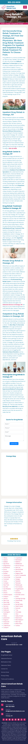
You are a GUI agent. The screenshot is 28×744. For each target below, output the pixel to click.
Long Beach (18, 558)
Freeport (5, 596)
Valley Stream (19, 616)
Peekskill (17, 581)
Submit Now (14, 443)
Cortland (5, 583)
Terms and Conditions (7, 679)
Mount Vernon (19, 565)
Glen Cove (6, 600)
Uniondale (18, 612)
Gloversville (6, 604)
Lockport (5, 627)
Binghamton (6, 565)
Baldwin (5, 562)
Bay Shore (6, 563)
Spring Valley (19, 604)
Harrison (5, 606)
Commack (6, 579)
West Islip (18, 621)
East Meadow (7, 589)
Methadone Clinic (6, 662)
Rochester (18, 592)
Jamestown (6, 618)
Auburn (5, 560)
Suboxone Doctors (6, 658)
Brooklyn (6, 571)
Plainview (18, 583)
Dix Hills (5, 587)
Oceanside (18, 577)
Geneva (5, 598)
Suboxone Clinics (6, 665)
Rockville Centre (19, 594)
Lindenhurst (6, 625)
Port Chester (19, 587)
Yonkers (17, 625)
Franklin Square (7, 594)
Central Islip (6, 577)
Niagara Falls (19, 573)
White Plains (18, 623)
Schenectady (18, 600)
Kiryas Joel (6, 621)
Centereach (6, 575)
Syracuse (17, 608)
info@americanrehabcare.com (15, 711)
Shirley (17, 602)
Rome (17, 596)
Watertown (18, 618)
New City (17, 567)
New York (18, 571)
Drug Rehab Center (6, 655)
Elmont (5, 592)
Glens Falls (6, 602)
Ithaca (5, 616)
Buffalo (5, 573)
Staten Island (19, 606)
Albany (5, 558)
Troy (16, 610)
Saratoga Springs (20, 598)
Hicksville (6, 608)
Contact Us (4, 669)
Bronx (5, 569)
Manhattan (18, 560)
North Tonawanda (20, 575)
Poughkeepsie (19, 589)
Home (2, 23)
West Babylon (19, 620)
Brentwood (6, 567)
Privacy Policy (5, 675)
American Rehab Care (11, 638)
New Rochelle (19, 569)
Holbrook (6, 610)
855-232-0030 (14, 2)
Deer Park (6, 585)
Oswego (8, 23)
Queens (17, 591)
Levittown (6, 623)
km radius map (14, 476)
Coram (5, 581)
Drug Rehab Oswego (17, 23)
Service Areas (5, 672)
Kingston (5, 620)
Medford (17, 562)
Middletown (18, 563)
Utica (16, 614)
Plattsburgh (18, 585)
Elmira (5, 591)
